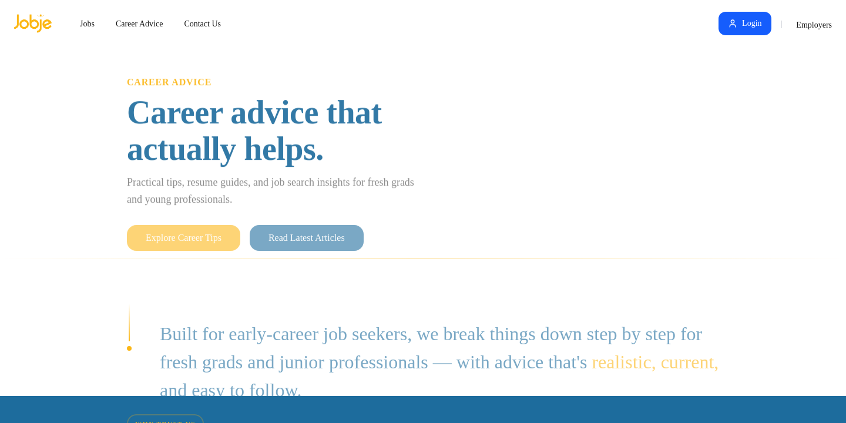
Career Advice (139, 23)
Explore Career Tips (183, 245)
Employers (814, 25)
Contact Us (202, 23)
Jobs (87, 23)
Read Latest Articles (306, 245)
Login (744, 23)
